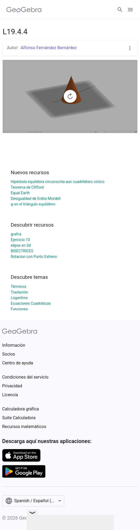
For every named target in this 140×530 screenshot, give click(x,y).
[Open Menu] (130, 9)
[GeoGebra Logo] (23, 9)
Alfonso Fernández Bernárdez (49, 47)
